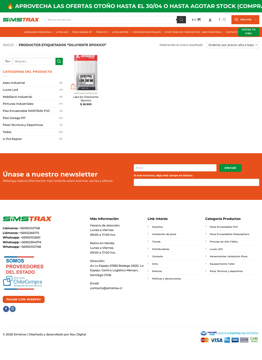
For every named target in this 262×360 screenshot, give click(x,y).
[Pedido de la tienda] (232, 45)
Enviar (230, 168)
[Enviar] (59, 61)
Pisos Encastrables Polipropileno (229, 234)
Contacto (232, 32)
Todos (7, 132)
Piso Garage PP (14, 118)
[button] (196, 20)
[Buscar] (181, 19)
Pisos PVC (103, 32)
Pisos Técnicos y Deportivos (182, 32)
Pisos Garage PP (83, 32)
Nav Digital (78, 334)
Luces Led (63, 32)
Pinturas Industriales (148, 32)
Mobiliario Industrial (39, 32)
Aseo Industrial (213, 32)
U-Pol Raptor (121, 32)
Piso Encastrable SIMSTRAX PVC (26, 111)
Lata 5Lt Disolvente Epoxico (85, 98)
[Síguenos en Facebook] (219, 19)
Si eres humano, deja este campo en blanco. (163, 175)
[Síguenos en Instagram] (224, 19)
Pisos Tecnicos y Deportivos (23, 125)
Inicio (8, 45)
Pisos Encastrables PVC (224, 226)
